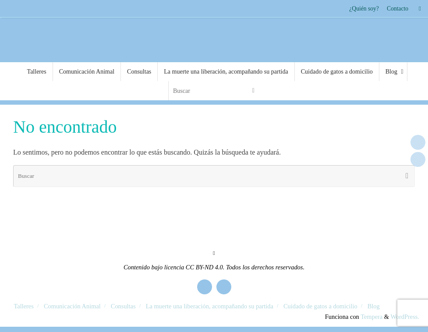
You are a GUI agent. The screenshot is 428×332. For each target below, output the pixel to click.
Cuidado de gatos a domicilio (320, 306)
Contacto (397, 8)
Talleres (24, 306)
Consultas (123, 306)
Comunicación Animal (72, 306)
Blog (374, 306)
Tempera (371, 316)
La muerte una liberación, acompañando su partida (209, 306)
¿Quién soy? (364, 8)
